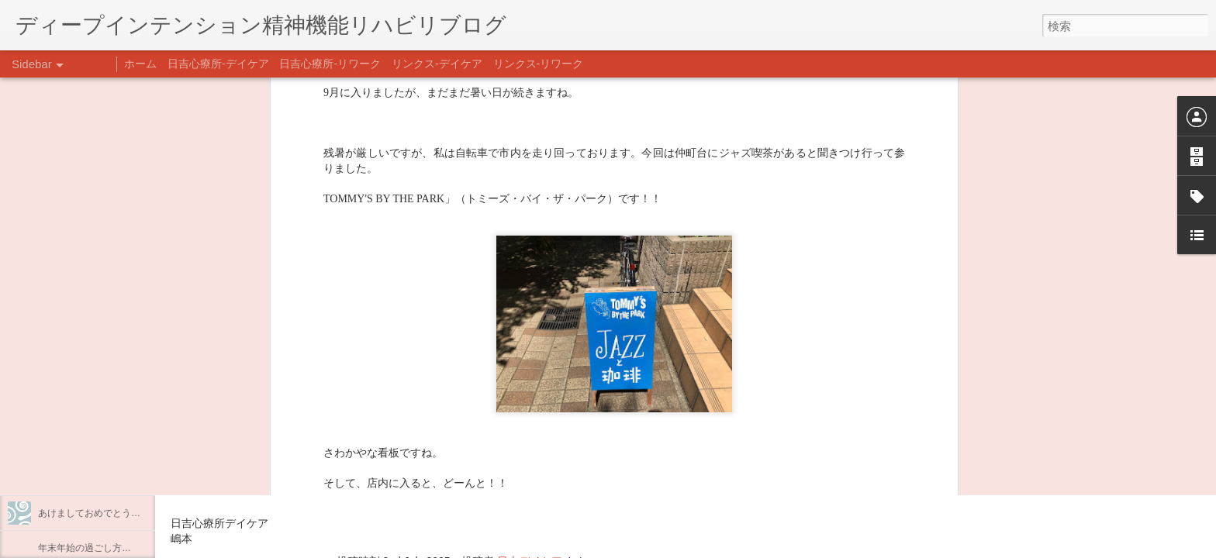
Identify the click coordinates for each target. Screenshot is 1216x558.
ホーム (140, 63)
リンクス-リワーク (538, 63)
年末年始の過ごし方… (84, 547)
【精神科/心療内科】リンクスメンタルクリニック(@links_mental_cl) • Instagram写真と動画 (448, 432)
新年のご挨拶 (66, 478)
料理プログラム (70, 373)
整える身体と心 (70, 443)
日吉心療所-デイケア (218, 63)
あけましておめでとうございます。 (112, 513)
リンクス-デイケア (437, 63)
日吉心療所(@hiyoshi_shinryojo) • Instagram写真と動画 (355, 462)
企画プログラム (70, 408)
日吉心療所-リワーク (330, 63)
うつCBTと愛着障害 (80, 338)
